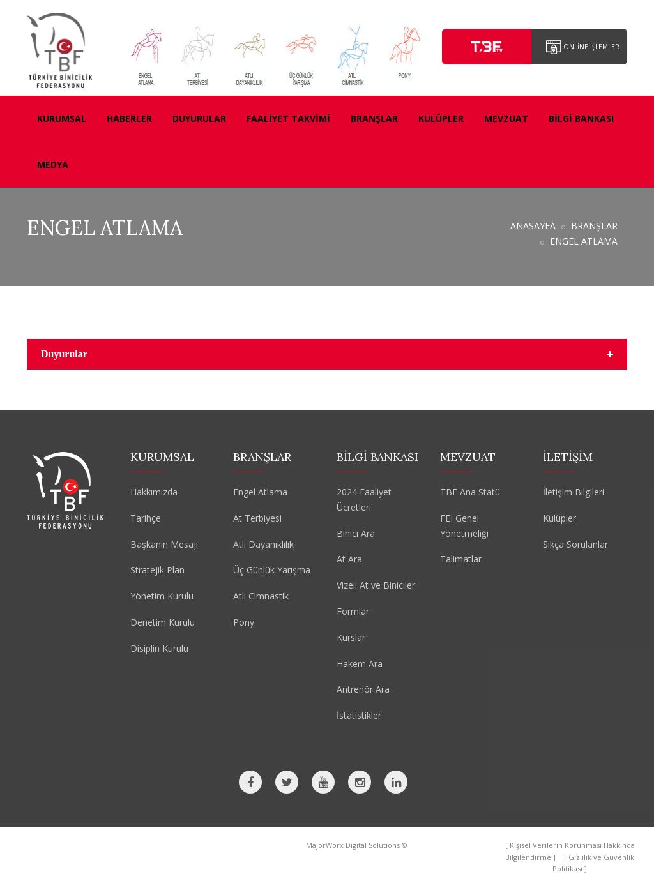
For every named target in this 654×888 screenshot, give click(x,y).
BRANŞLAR (374, 118)
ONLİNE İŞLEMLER (583, 47)
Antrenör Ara (363, 689)
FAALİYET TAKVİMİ (288, 118)
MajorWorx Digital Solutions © (356, 845)
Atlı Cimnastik (261, 596)
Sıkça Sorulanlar (575, 544)
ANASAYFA (533, 226)
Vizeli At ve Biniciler (376, 585)
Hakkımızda (154, 492)
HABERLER (129, 118)
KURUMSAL (61, 118)
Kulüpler (559, 518)
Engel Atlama (260, 492)
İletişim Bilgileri (573, 492)
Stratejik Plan (157, 570)
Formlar (353, 611)
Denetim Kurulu (162, 622)
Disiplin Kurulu (159, 648)
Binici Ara (356, 533)
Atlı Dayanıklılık (263, 544)
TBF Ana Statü (470, 492)
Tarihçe (145, 518)
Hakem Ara (360, 664)
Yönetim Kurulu (162, 596)
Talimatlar (461, 559)
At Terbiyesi (257, 518)
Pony (243, 622)
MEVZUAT (506, 118)
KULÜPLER (441, 118)
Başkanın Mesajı (164, 544)
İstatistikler (359, 715)
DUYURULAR (199, 118)
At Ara (349, 559)
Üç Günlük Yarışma (271, 570)
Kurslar (351, 637)
